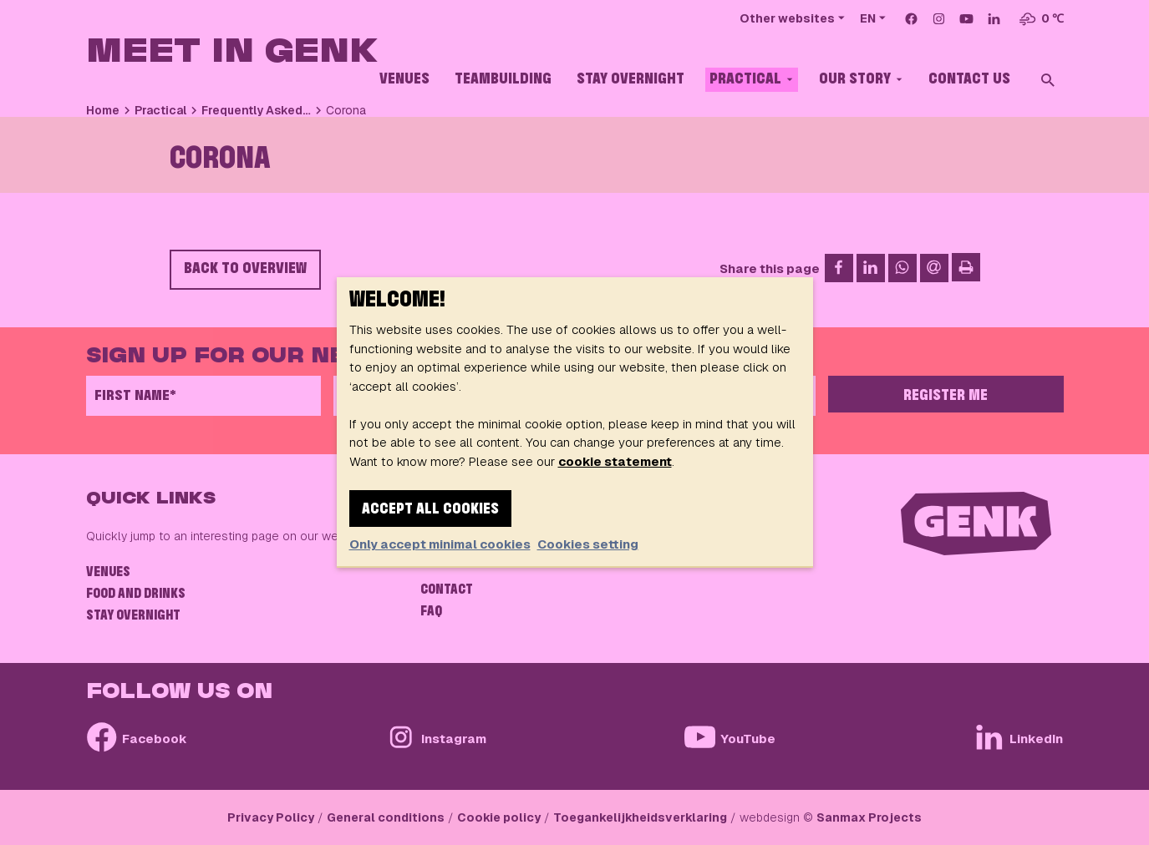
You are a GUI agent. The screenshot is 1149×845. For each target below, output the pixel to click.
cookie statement (615, 461)
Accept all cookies (430, 509)
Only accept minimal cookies (440, 544)
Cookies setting (587, 544)
